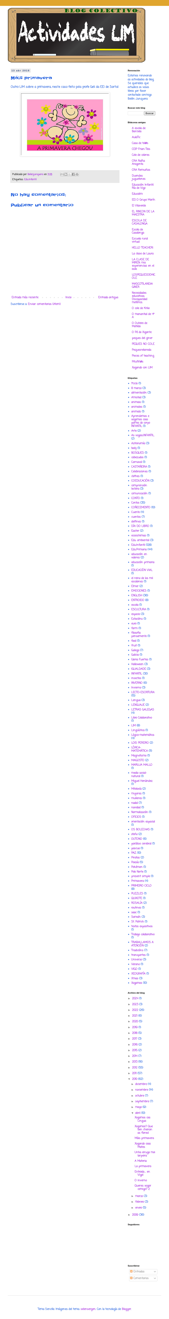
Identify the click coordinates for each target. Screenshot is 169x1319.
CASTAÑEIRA (139, 467)
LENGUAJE (138, 705)
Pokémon (136, 867)
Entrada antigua (108, 298)
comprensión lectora (139, 487)
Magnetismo (138, 756)
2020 (135, 1022)
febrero (140, 1202)
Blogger (126, 1309)
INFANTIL (136, 674)
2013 (135, 1062)
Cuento (135, 512)
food (133, 641)
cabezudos (137, 457)
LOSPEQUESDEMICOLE (143, 276)
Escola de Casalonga (138, 231)
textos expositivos (141, 926)
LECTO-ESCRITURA (142, 692)
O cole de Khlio (141, 308)
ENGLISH (136, 596)
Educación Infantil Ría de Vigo (142, 186)
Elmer (135, 586)
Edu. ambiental (140, 540)
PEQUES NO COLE (143, 344)
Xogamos (136, 983)
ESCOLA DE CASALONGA (139, 222)
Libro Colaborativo (141, 718)
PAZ (133, 853)
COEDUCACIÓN (140, 481)
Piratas (135, 858)
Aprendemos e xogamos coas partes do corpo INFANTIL (140, 421)
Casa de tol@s (140, 143)
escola (134, 605)
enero (139, 1208)
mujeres (136, 794)
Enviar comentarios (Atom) (44, 304)
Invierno (136, 688)
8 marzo (136, 388)
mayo (139, 1107)
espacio (135, 614)
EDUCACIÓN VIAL (141, 570)
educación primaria (142, 562)
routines (136, 908)
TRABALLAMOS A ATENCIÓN (142, 944)
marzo (139, 1196)
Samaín (136, 917)
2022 (135, 1010)
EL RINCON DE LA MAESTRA (143, 213)
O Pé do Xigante (142, 332)
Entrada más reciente (25, 298)
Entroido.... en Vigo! (142, 1173)
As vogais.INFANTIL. (142, 435)
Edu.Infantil (30, 179)
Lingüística (137, 730)
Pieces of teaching (143, 356)
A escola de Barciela (138, 130)
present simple (140, 876)
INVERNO (136, 683)
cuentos (136, 517)
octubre (140, 1096)
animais (136, 402)
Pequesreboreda (141, 350)
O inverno (141, 1181)
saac (134, 913)
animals (136, 412)
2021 (135, 1016)
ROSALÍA (136, 903)
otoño (134, 834)
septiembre (142, 1102)
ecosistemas (138, 536)
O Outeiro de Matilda (139, 325)
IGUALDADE (138, 669)
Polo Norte (137, 872)
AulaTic (136, 137)
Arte (134, 431)
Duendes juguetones (138, 177)
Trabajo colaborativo (142, 935)
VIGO (134, 969)
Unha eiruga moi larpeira (145, 1154)
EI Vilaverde (139, 206)
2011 (135, 1073)
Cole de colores (140, 155)
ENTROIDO (137, 600)
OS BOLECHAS (140, 830)
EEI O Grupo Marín (143, 200)
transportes (138, 955)
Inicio (68, 298)
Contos (135, 503)
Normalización (139, 812)
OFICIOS (136, 817)
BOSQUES (137, 453)
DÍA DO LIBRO (140, 526)
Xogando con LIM (142, 368)
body (134, 448)
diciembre (141, 1084)
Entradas (137, 1272)
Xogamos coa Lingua (142, 1119)
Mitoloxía (136, 789)
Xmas (134, 979)
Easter (135, 531)
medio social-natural (139, 774)
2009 (135, 1215)
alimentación (139, 393)
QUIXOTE (136, 898)
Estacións (137, 619)
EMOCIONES (138, 591)
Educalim (137, 194)
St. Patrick (137, 922)
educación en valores (139, 556)
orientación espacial (143, 822)
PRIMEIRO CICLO (141, 886)
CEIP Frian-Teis (141, 149)
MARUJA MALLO (141, 765)
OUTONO (136, 839)
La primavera (143, 1166)
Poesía (135, 862)
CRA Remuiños (141, 170)
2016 (135, 1045)
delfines (136, 522)
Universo (136, 960)
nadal (134, 803)
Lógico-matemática (142, 735)
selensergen (88, 1309)
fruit (134, 646)
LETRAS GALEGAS (142, 710)
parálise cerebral (141, 844)
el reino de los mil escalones (142, 580)
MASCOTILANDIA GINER (142, 285)
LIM (133, 726)
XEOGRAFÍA (138, 974)
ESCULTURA (138, 610)
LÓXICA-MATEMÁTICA (139, 749)
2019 (135, 1027)
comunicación (139, 494)
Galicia (135, 655)
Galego (135, 650)
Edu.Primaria (139, 550)
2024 (135, 999)
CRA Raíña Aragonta (138, 162)
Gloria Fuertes (139, 660)
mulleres (136, 798)
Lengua (136, 700)
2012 (135, 1068)
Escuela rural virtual (140, 240)
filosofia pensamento (139, 634)
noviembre (142, 1090)
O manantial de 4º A (143, 315)
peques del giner (142, 338)
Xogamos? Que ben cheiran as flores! (144, 1129)
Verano (135, 964)
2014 (135, 1056)
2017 (135, 1039)
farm (134, 628)
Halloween (137, 664)
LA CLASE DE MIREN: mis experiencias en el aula (143, 264)
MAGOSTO (137, 760)
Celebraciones (139, 472)
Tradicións (137, 950)
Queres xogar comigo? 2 (143, 1187)
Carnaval (136, 462)
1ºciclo (134, 384)
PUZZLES (137, 894)
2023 (135, 1004)
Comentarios (139, 1278)
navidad (136, 808)
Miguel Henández (141, 781)
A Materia (141, 1161)
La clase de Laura (142, 254)
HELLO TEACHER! (142, 248)
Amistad (136, 398)
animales (136, 407)
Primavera (137, 881)
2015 (135, 1050)
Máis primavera (144, 1138)
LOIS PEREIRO (140, 743)
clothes (135, 476)
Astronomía (138, 444)
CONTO (135, 498)
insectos (136, 678)
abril (138, 1113)
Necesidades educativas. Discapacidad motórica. (139, 298)
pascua (135, 848)
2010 (135, 1079)
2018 (135, 1033)
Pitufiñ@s (137, 362)
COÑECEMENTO (140, 508)
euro (133, 624)
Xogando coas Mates (143, 1145)
